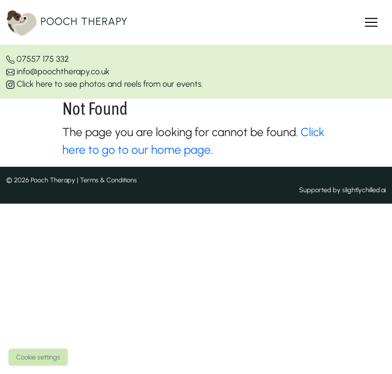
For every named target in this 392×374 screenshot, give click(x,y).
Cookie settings (38, 357)
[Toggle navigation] (371, 22)
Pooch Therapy (67, 22)
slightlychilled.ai (364, 190)
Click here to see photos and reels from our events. (104, 84)
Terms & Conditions (108, 180)
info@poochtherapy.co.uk (58, 71)
